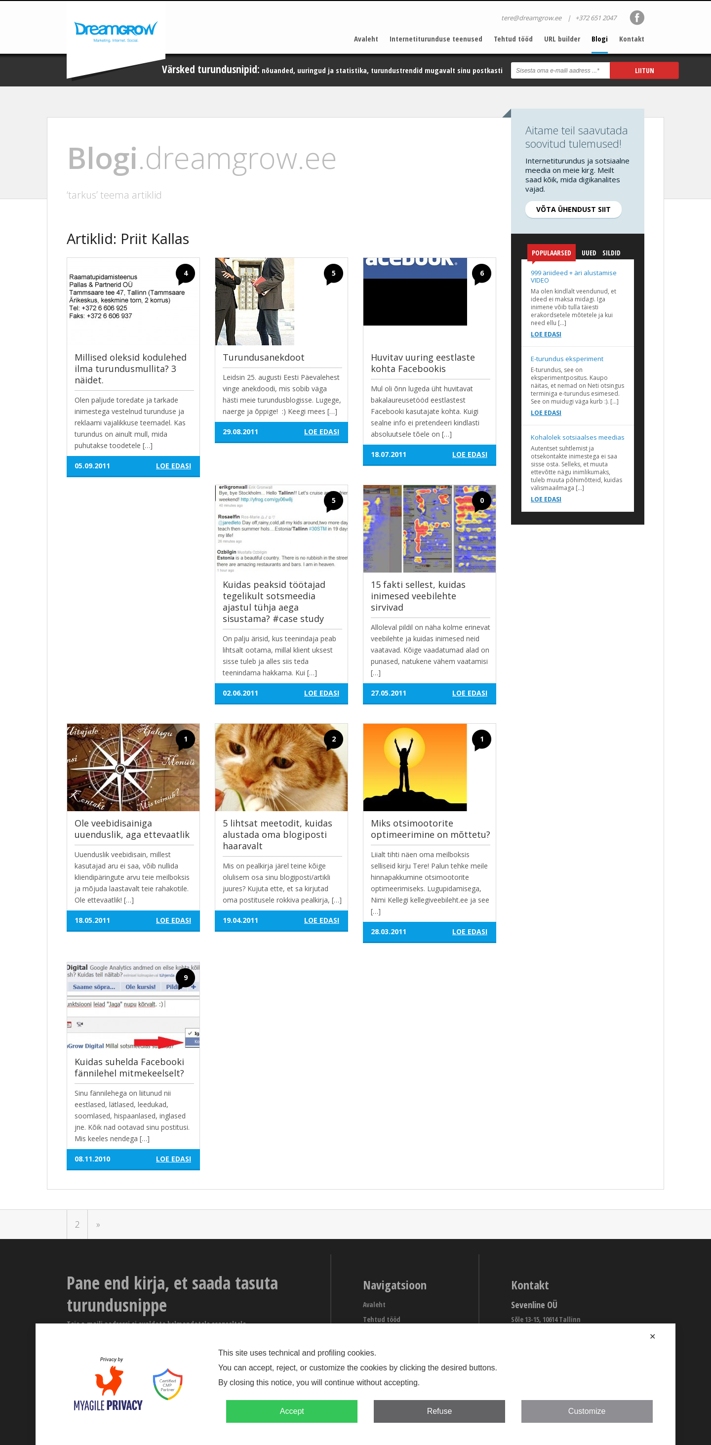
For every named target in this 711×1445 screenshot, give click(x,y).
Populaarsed (551, 254)
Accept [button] (292, 1411)
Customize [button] (587, 1411)
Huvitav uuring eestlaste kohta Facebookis (423, 362)
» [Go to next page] (98, 1224)
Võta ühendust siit (573, 209)
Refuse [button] (439, 1411)
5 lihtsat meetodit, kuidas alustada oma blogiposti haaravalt (277, 834)
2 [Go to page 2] (77, 1224)
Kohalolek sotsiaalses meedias (578, 437)
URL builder (562, 38)
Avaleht (366, 38)
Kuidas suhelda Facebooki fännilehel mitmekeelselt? (129, 1067)
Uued (589, 252)
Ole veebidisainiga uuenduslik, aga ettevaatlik (132, 828)
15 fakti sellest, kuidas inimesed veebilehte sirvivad (418, 595)
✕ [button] (652, 1336)
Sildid (611, 252)
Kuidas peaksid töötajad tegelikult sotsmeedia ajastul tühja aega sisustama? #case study (274, 601)
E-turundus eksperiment (567, 358)
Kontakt (631, 38)
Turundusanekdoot (264, 357)
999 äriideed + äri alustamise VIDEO (574, 276)
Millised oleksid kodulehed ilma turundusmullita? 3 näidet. (131, 368)
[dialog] (355, 1384)
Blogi (600, 38)
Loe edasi (546, 334)
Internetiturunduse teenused (436, 38)
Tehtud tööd (513, 38)
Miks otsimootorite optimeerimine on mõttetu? (430, 828)
